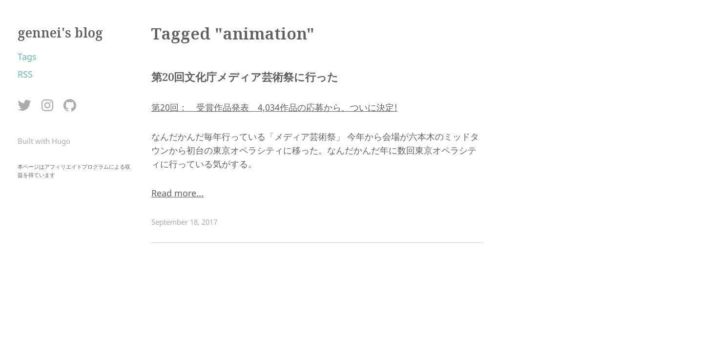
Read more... (177, 193)
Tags (27, 56)
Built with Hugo (44, 141)
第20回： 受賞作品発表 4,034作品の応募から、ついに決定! (274, 107)
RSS (25, 74)
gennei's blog (60, 32)
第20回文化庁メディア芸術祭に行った (244, 77)
